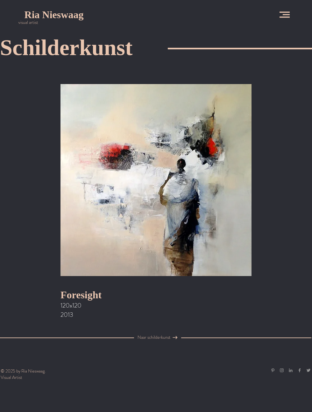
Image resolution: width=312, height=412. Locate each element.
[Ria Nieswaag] (54, 14)
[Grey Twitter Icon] (308, 370)
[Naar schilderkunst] (154, 337)
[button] (285, 15)
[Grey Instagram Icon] (281, 370)
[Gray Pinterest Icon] (272, 370)
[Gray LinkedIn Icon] (290, 370)
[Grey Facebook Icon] (299, 370)
